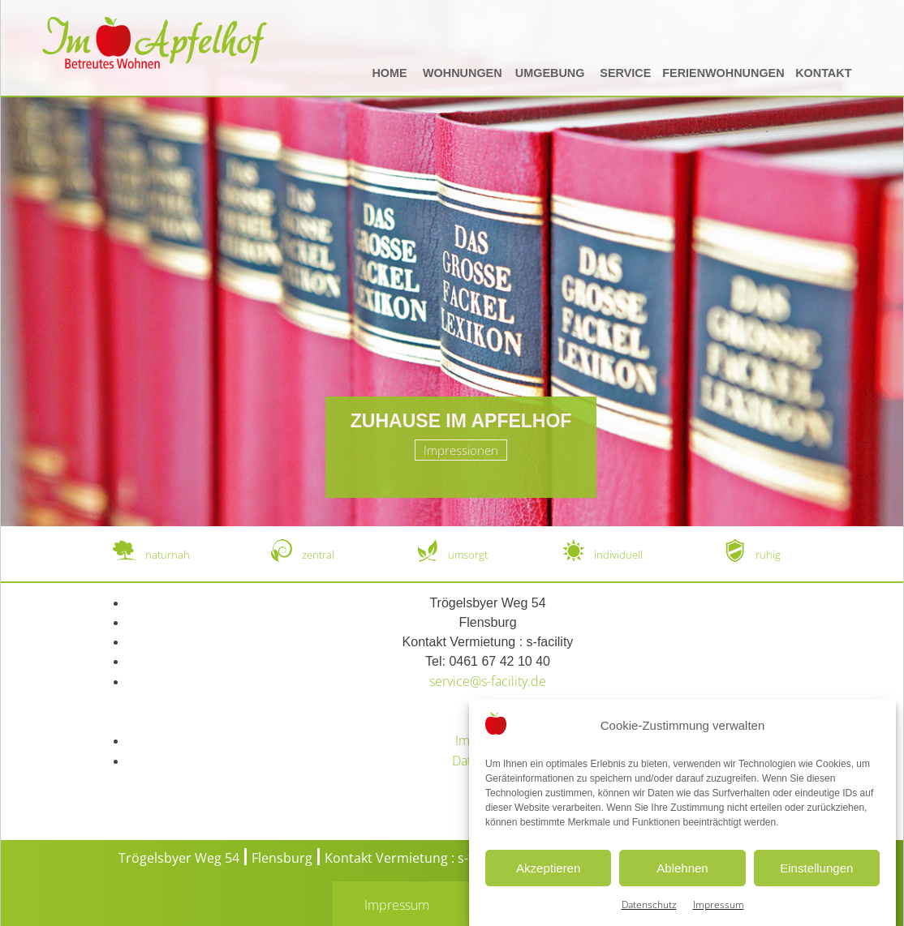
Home (389, 72)
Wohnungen (462, 72)
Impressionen (461, 450)
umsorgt (468, 554)
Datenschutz (649, 918)
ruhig (768, 554)
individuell (618, 554)
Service (625, 72)
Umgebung (550, 72)
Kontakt (823, 72)
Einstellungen (816, 881)
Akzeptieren (548, 881)
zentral (318, 554)
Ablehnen (682, 881)
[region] (452, 263)
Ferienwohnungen (723, 72)
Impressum (718, 918)
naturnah (167, 554)
